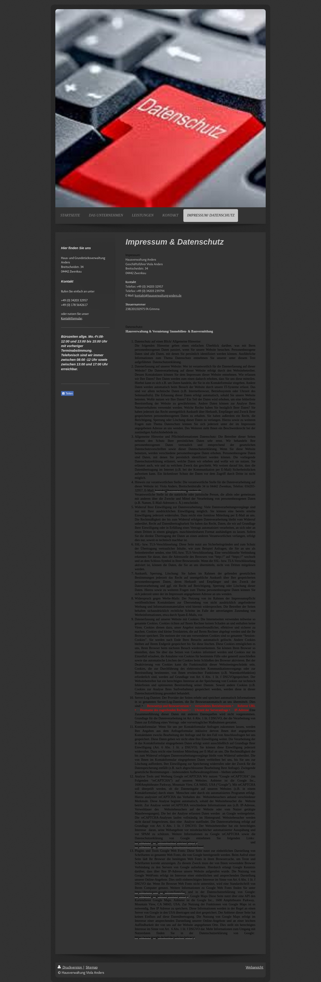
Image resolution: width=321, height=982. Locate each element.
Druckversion (70, 967)
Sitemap (92, 967)
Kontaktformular (71, 318)
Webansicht (254, 967)
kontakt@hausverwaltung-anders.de (158, 295)
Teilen (67, 393)
